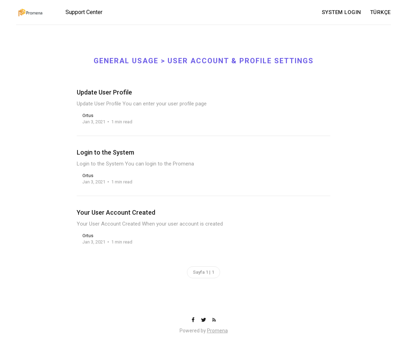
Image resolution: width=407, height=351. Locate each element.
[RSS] (214, 320)
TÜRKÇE (380, 12)
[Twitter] (204, 320)
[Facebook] (193, 320)
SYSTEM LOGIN (341, 12)
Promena (217, 330)
